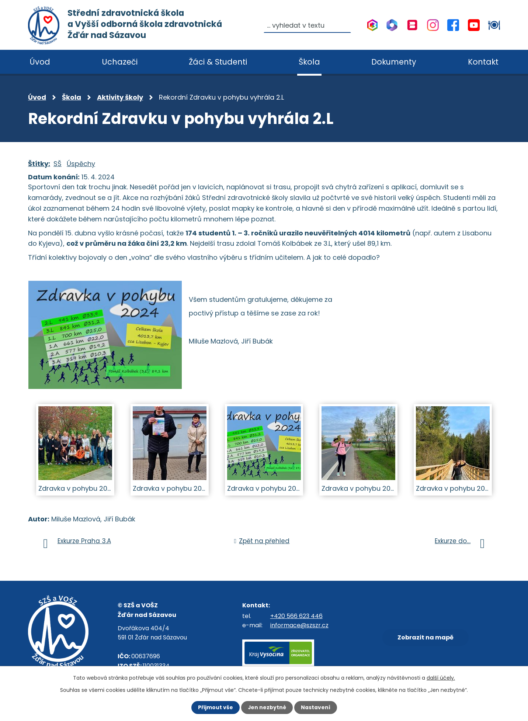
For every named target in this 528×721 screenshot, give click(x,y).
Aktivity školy (120, 97)
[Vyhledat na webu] (307, 25)
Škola (71, 97)
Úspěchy (81, 163)
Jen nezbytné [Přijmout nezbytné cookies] (266, 707)
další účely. (441, 678)
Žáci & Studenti (218, 61)
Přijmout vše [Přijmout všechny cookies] (215, 707)
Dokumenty (393, 61)
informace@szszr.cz (299, 625)
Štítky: (39, 163)
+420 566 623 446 (296, 616)
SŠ (57, 163)
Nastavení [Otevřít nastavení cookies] (315, 707)
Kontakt (483, 61)
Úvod (37, 97)
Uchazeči (120, 61)
